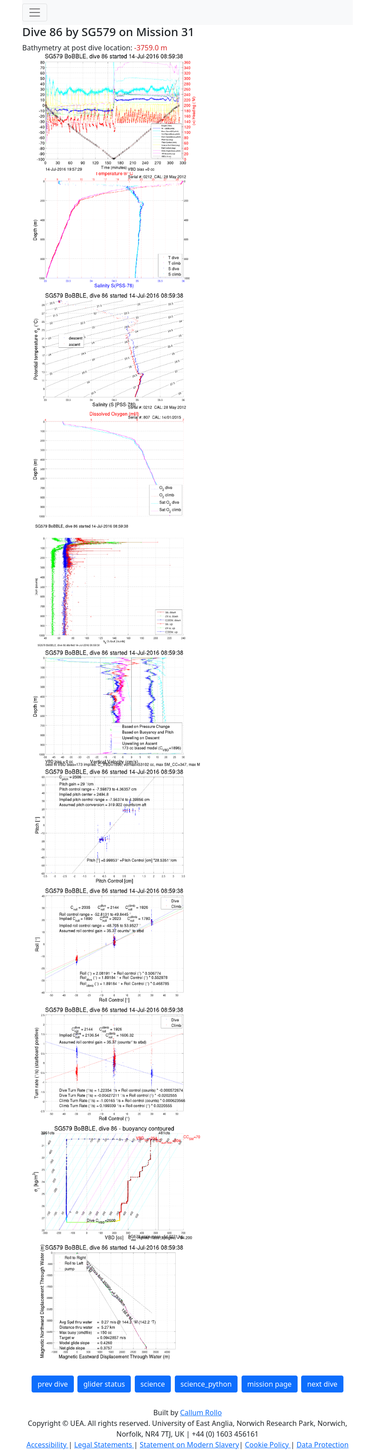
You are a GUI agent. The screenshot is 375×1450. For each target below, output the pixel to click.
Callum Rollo (201, 1412)
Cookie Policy (267, 1445)
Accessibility (47, 1445)
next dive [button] (322, 1384)
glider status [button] (104, 1384)
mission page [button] (269, 1384)
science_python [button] (206, 1384)
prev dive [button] (52, 1384)
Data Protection (322, 1445)
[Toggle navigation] (34, 12)
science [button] (153, 1384)
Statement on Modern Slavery (189, 1445)
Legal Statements (104, 1445)
